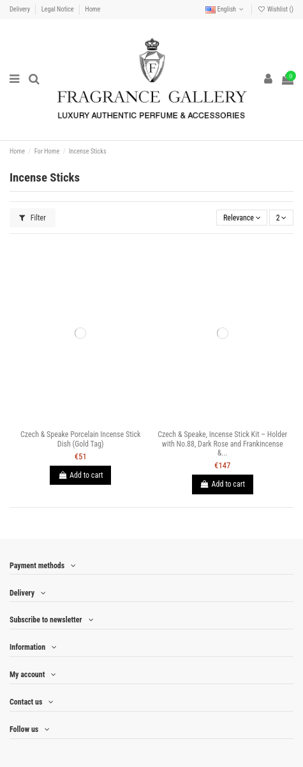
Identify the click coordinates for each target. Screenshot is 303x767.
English (225, 9)
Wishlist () (275, 9)
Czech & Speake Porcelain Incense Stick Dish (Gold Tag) (80, 439)
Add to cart (80, 475)
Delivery (20, 9)
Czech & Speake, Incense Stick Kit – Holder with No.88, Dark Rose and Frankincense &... (222, 443)
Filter (32, 217)
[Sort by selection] (241, 218)
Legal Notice (58, 9)
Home (92, 9)
